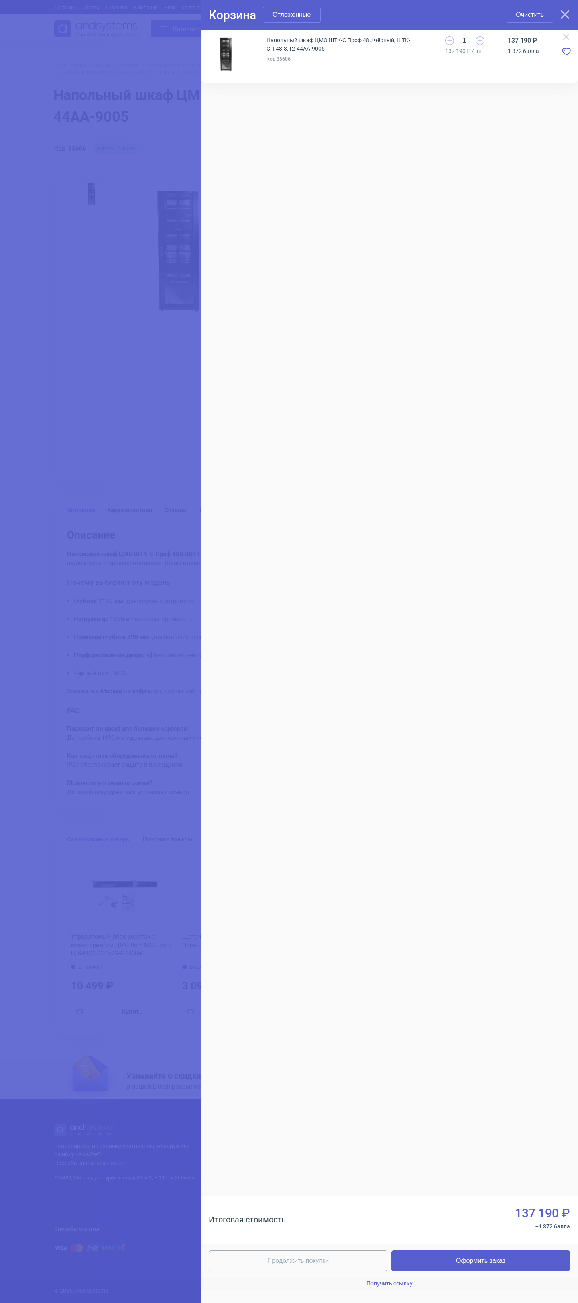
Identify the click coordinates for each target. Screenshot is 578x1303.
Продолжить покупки (298, 1260)
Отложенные (292, 14)
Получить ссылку (389, 1283)
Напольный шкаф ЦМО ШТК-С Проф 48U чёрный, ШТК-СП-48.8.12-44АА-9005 (338, 44)
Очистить (530, 14)
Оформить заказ (480, 1260)
